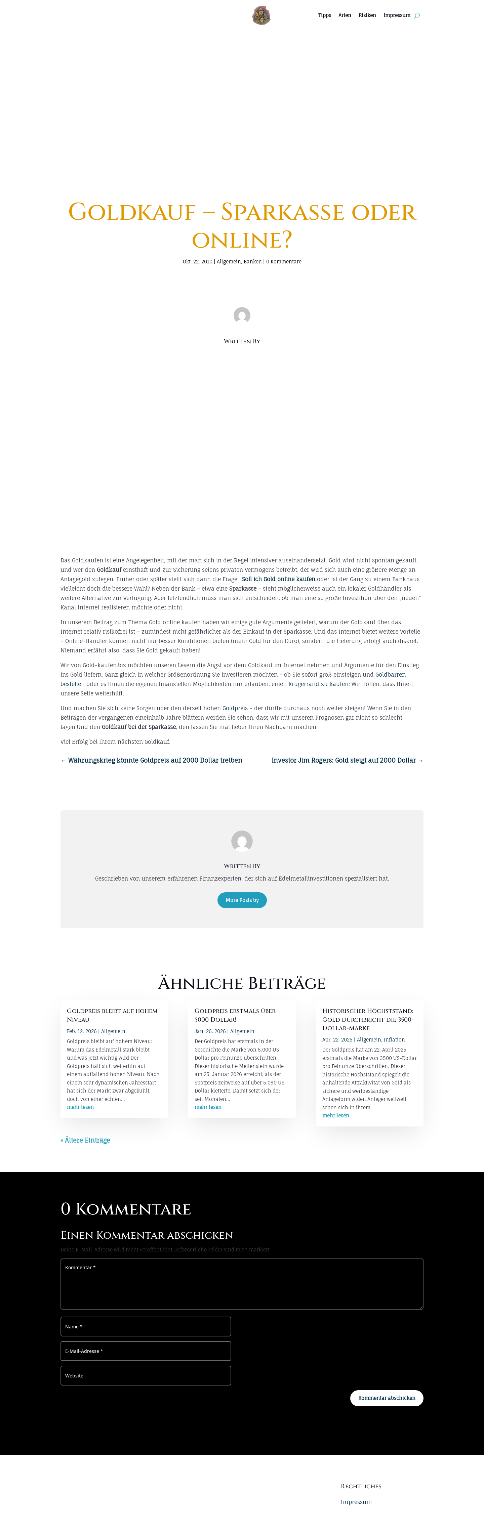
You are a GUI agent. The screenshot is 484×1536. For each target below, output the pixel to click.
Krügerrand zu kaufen (318, 684)
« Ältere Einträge (85, 1140)
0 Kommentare (283, 261)
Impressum (397, 15)
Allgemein (229, 261)
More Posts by (242, 900)
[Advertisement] (242, 81)
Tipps (324, 15)
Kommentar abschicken (386, 1398)
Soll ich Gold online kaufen (278, 579)
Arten (344, 15)
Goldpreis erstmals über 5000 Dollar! (235, 1015)
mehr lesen (80, 1107)
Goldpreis (235, 708)
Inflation (394, 1039)
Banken (253, 261)
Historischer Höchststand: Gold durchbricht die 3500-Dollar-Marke (368, 1019)
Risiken (367, 15)
